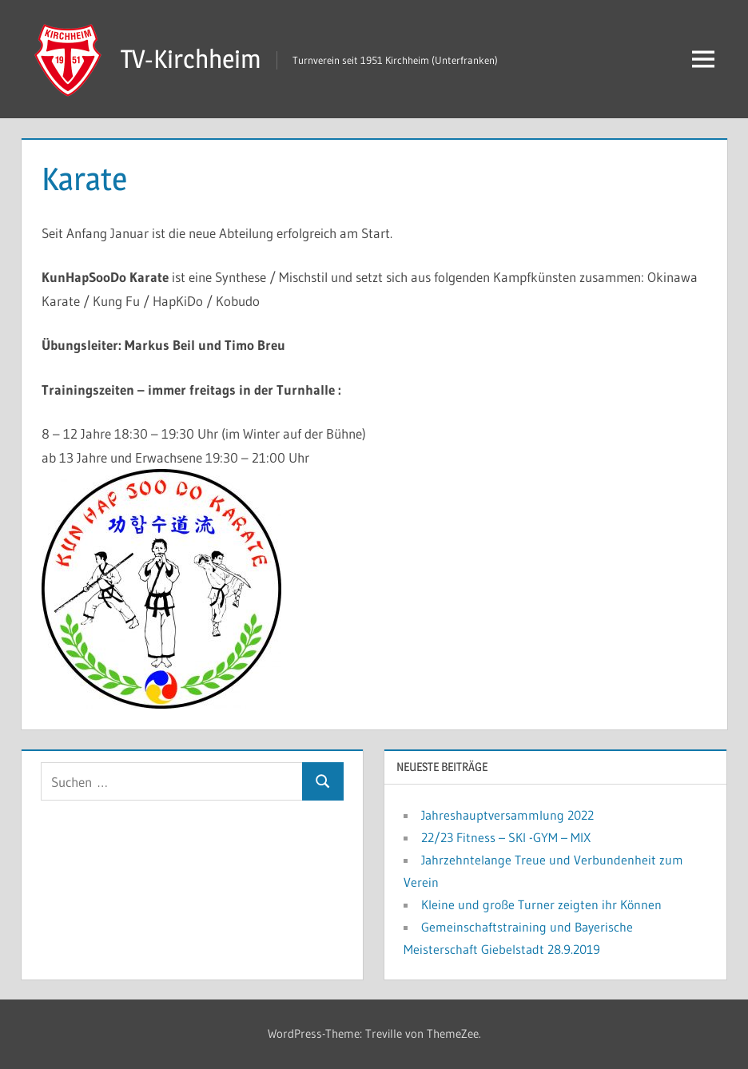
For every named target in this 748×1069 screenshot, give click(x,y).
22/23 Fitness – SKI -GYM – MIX (506, 837)
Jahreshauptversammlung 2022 (507, 815)
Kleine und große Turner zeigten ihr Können (541, 904)
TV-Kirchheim (191, 58)
